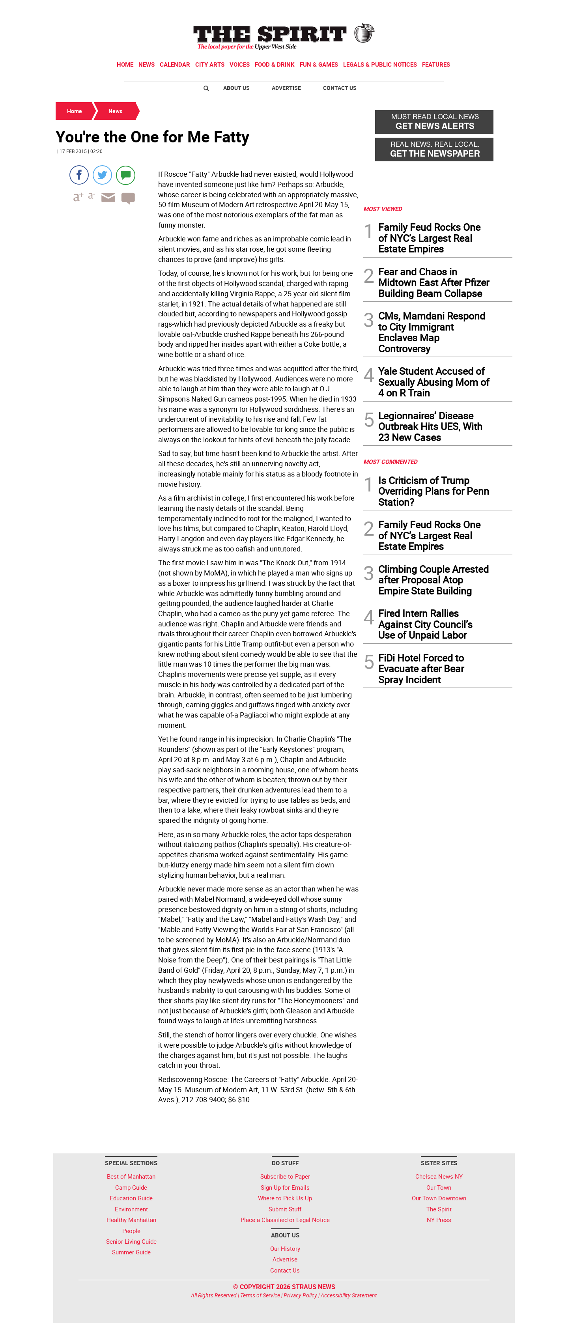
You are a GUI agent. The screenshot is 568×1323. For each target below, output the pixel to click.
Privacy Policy (300, 1295)
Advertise (286, 88)
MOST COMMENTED (390, 461)
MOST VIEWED (382, 209)
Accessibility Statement (349, 1295)
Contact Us (340, 88)
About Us (236, 88)
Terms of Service (260, 1295)
